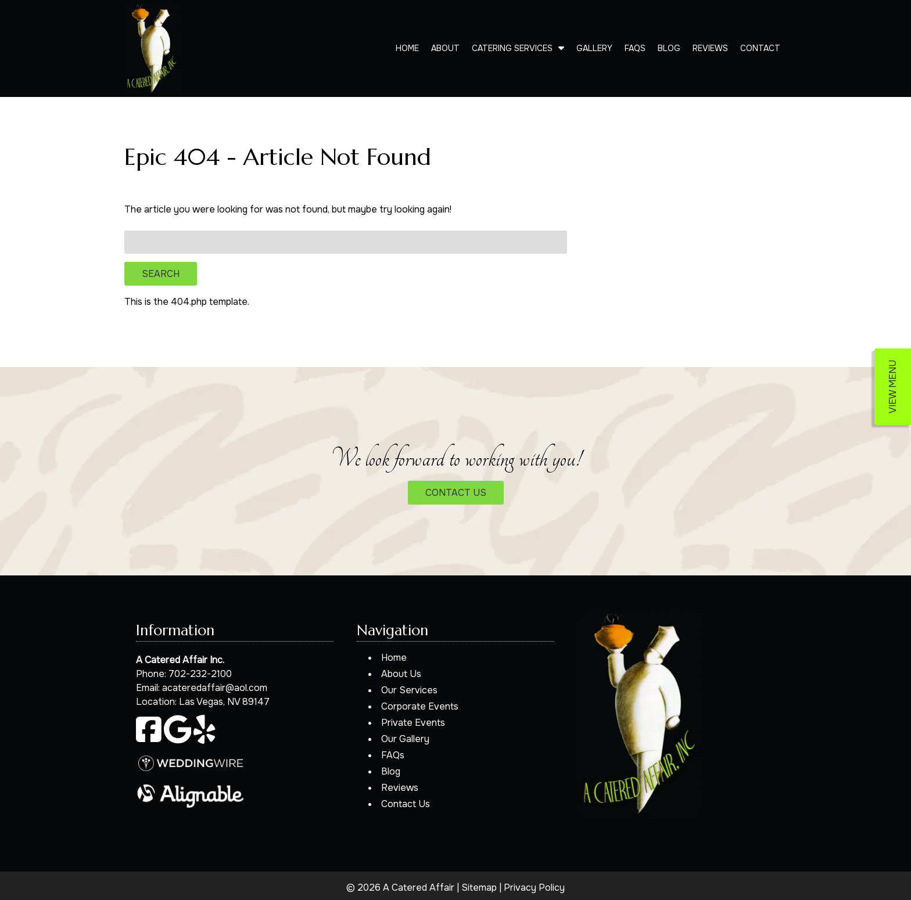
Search (161, 274)
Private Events (413, 723)
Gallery (594, 48)
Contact (760, 48)
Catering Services (512, 48)
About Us (401, 674)
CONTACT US (455, 493)
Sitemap (479, 887)
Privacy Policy (534, 887)
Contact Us (405, 804)
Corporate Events (419, 706)
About (445, 48)
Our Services (409, 690)
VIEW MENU (893, 386)
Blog (669, 48)
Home (407, 48)
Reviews (710, 48)
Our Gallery (405, 739)
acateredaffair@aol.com (214, 688)
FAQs (635, 48)
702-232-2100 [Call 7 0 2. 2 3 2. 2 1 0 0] (200, 674)
